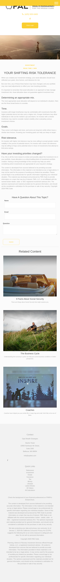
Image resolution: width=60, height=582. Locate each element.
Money (30, 481)
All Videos (30, 488)
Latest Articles (30, 486)
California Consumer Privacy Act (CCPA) (37, 530)
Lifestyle (30, 484)
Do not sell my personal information (32, 535)
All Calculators (30, 490)
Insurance (30, 477)
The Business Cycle (30, 353)
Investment (30, 472)
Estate (30, 475)
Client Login (30, 25)
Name (6, 200)
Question (6, 223)
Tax (30, 479)
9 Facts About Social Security (30, 299)
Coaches (30, 410)
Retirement (30, 470)
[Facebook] (30, 19)
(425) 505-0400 (30, 14)
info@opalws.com (30, 455)
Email (6, 212)
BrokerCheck (29, 500)
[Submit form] (11, 242)
